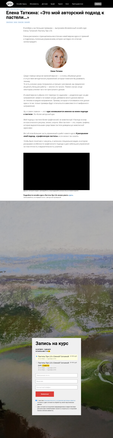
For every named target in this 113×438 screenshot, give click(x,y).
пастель (15, 22)
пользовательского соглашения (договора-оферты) (59, 400)
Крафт (53, 4)
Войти (98, 4)
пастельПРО (26, 22)
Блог (67, 4)
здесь (71, 195)
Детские (45, 4)
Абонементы (34, 4)
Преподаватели (77, 4)
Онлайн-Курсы (22, 4)
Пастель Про (20, 22)
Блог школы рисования (15, 9)
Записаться (45, 394)
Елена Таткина (10, 22)
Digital (60, 4)
